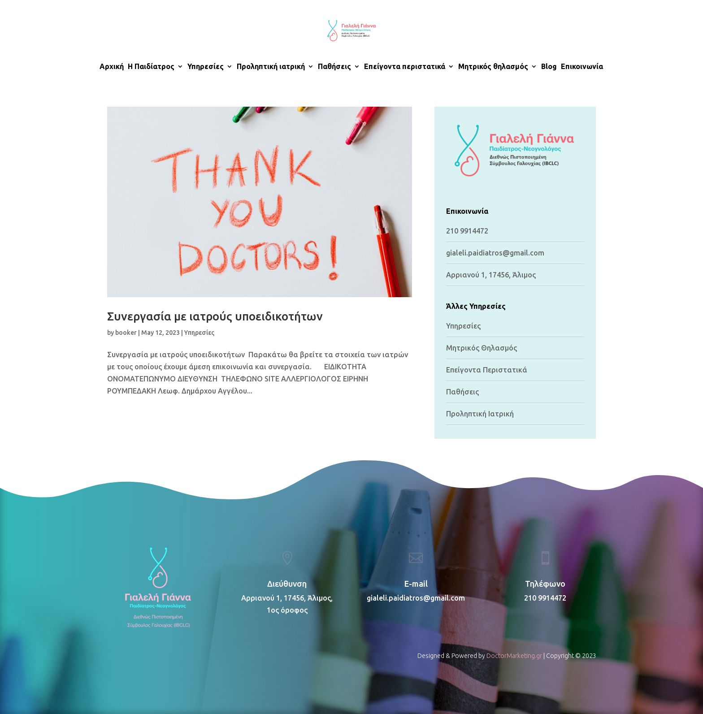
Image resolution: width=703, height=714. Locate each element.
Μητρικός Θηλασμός (481, 348)
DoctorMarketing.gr (514, 655)
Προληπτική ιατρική (271, 66)
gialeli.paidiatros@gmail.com (416, 598)
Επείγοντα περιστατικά (404, 66)
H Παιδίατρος (151, 66)
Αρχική (112, 66)
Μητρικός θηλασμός (493, 66)
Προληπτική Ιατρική (480, 414)
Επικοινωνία (582, 66)
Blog (549, 66)
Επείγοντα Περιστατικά (486, 370)
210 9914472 (467, 231)
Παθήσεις (334, 66)
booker (126, 332)
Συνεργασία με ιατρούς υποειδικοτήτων (215, 316)
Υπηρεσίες (205, 66)
